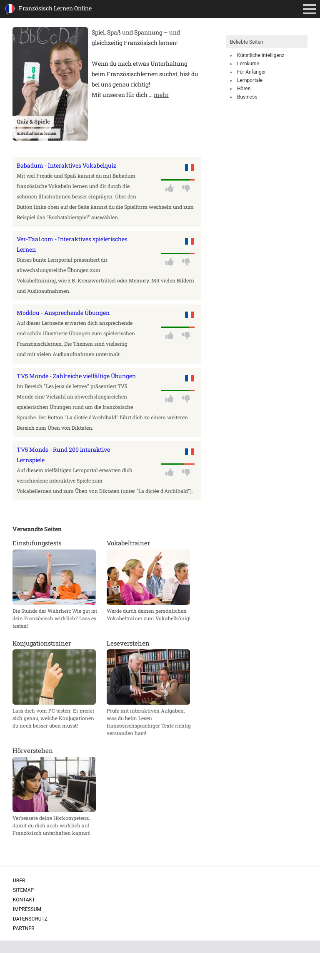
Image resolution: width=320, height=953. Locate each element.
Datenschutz (30, 919)
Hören (243, 89)
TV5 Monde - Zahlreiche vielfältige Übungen (76, 376)
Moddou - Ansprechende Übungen (63, 313)
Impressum (27, 909)
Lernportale (249, 80)
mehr (161, 95)
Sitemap (23, 890)
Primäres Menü (311, 10)
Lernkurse (248, 64)
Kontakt (24, 900)
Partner (23, 928)
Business (247, 97)
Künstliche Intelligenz (260, 55)
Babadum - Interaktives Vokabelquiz (66, 165)
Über (19, 881)
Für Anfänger (251, 72)
